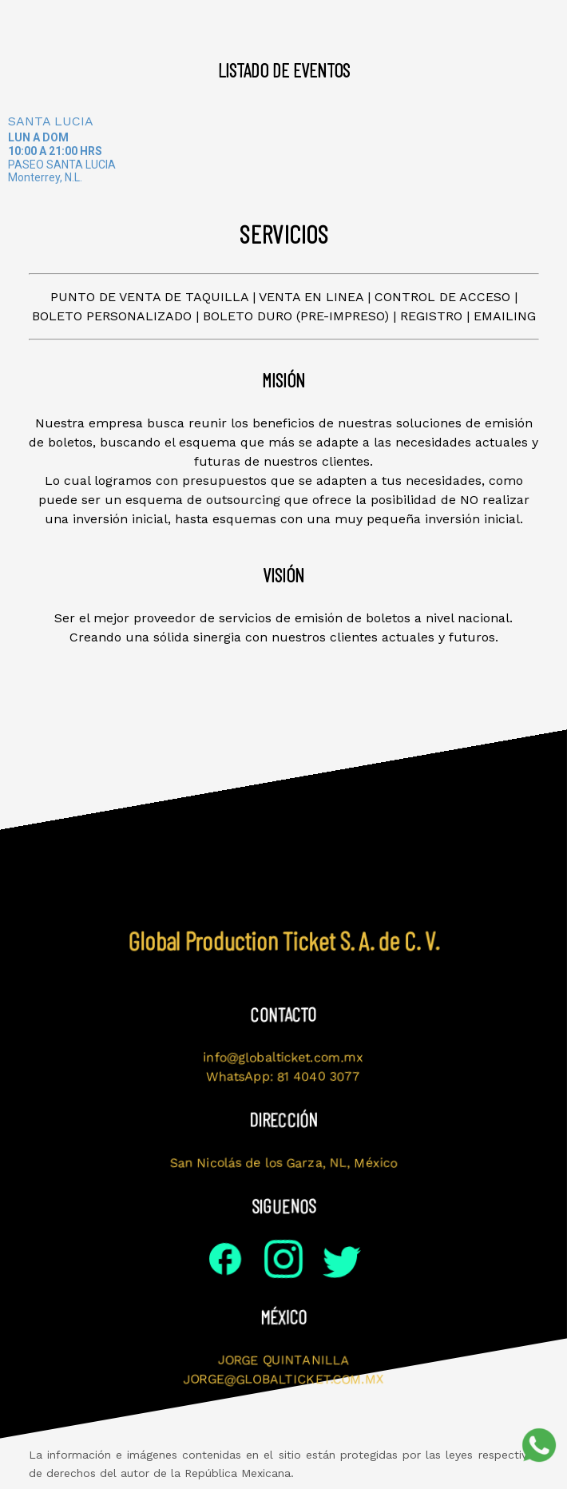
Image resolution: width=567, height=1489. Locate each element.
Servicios (348, 22)
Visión (209, 22)
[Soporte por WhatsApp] (539, 1445)
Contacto (446, 22)
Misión (130, 22)
